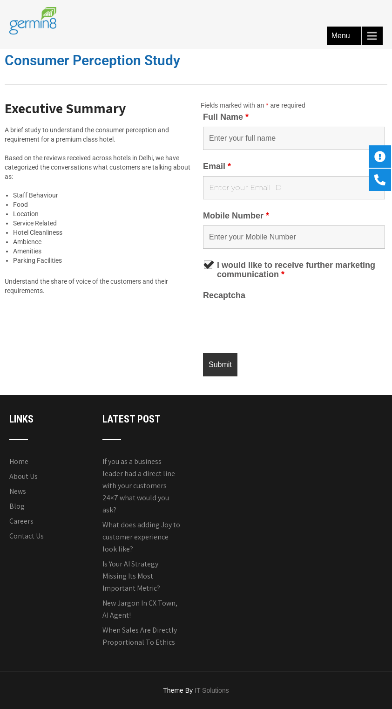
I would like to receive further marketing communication (296, 269)
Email (217, 166)
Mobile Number (236, 215)
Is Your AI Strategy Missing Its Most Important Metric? (131, 576)
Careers (21, 521)
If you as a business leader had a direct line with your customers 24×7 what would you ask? (138, 486)
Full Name (226, 117)
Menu (340, 36)
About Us (23, 476)
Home (18, 461)
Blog (17, 506)
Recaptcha (224, 295)
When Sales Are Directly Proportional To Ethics (139, 636)
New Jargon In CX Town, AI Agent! (139, 609)
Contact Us (26, 536)
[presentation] (274, 323)
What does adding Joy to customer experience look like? (141, 537)
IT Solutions (212, 690)
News (17, 491)
